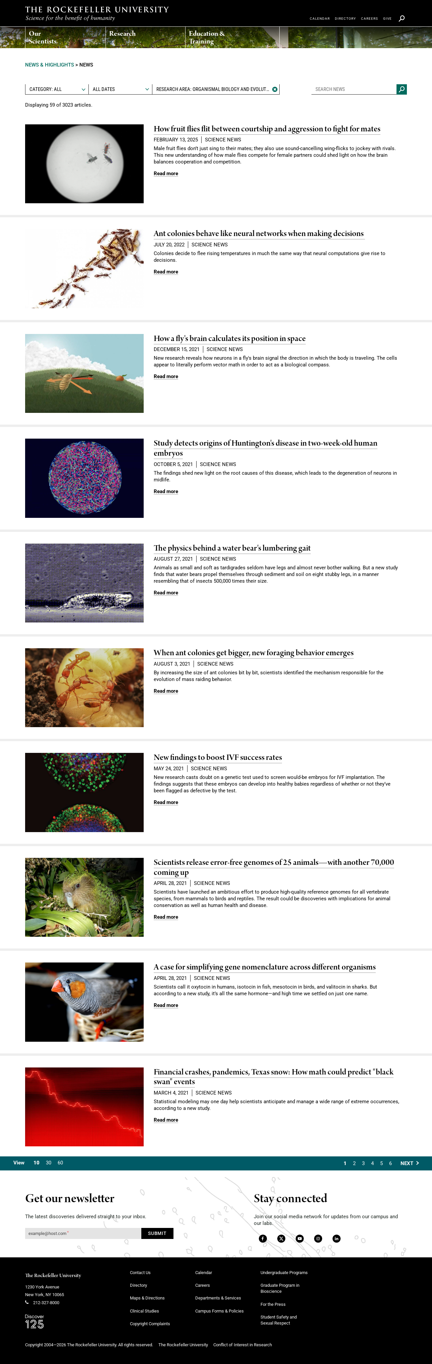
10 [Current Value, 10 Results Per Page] (36, 1163)
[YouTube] (300, 1239)
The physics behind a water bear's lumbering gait (232, 548)
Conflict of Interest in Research (242, 1344)
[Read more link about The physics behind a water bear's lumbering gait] (166, 593)
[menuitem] (44, 36)
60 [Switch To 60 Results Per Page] (60, 1163)
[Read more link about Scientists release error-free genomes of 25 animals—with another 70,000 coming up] (166, 917)
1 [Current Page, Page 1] (345, 1163)
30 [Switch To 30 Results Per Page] (48, 1163)
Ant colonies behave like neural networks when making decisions (259, 233)
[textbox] (56, 89)
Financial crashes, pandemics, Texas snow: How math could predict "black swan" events (273, 1077)
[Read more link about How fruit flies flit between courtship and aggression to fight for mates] (166, 173)
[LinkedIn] (336, 1239)
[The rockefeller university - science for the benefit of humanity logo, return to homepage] (97, 13)
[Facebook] (262, 1239)
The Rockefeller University (53, 1275)
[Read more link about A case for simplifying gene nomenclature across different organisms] (166, 1005)
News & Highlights (49, 65)
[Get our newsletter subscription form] (83, 1233)
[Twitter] (281, 1239)
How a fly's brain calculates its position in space (230, 338)
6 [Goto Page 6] (390, 1163)
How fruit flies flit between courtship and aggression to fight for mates (267, 129)
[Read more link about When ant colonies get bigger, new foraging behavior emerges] (166, 691)
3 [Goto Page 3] (363, 1163)
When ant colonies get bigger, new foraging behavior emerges (254, 653)
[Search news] (402, 89)
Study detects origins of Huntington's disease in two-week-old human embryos (265, 448)
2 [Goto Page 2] (354, 1163)
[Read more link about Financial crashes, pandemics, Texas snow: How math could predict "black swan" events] (166, 1120)
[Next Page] (410, 1163)
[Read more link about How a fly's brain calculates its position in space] (166, 376)
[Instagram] (318, 1239)
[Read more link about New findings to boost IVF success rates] (166, 802)
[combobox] (57, 89)
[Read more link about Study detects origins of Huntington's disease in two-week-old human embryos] (166, 491)
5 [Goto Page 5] (381, 1163)
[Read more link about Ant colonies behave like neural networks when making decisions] (166, 272)
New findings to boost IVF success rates (218, 757)
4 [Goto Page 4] (372, 1163)
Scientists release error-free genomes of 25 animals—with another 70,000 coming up (274, 867)
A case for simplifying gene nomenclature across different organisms (265, 967)
